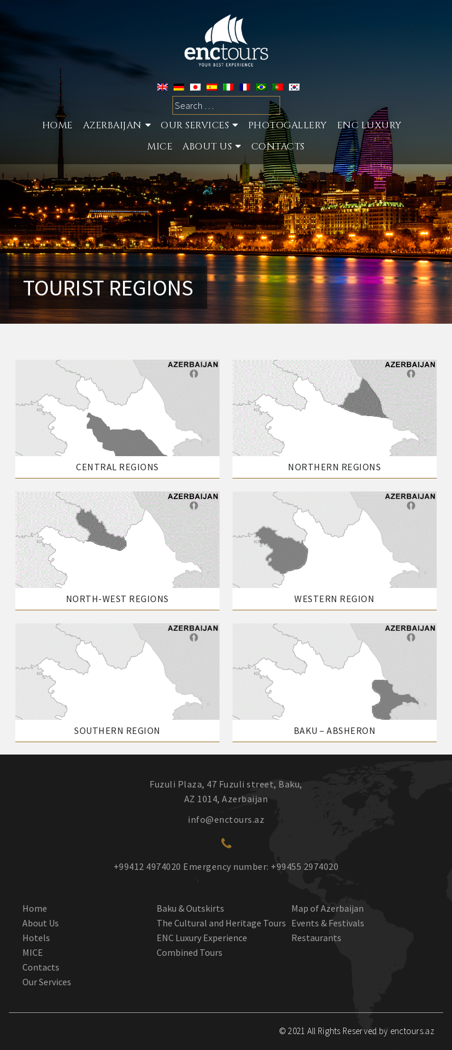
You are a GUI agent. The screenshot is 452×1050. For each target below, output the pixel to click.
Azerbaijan (112, 125)
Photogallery (287, 125)
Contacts (278, 146)
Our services (195, 125)
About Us (207, 146)
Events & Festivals (327, 923)
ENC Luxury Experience (202, 937)
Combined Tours (189, 952)
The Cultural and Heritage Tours (221, 923)
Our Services (46, 982)
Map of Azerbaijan (327, 908)
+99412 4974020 (147, 866)
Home (57, 125)
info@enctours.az (226, 819)
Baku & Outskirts (190, 908)
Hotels (36, 937)
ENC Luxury (369, 125)
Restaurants (316, 937)
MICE (159, 146)
